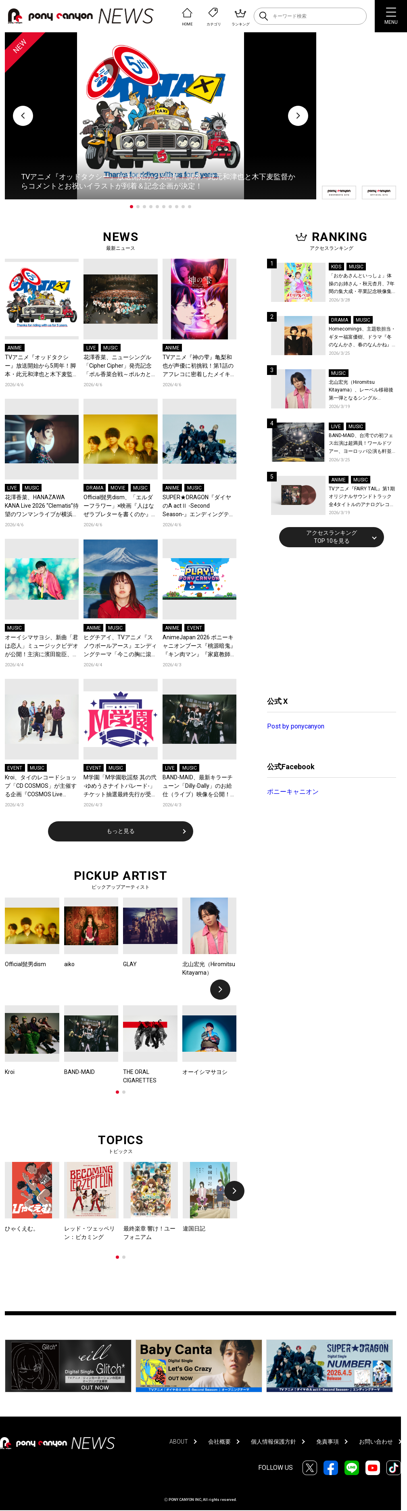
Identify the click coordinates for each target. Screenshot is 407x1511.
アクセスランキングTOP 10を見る (331, 536)
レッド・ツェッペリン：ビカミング (89, 1232)
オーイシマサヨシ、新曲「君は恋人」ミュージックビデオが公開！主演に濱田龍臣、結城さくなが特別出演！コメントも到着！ (41, 646)
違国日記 (194, 1228)
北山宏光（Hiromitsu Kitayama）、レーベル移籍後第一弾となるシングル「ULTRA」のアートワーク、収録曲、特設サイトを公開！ (362, 390)
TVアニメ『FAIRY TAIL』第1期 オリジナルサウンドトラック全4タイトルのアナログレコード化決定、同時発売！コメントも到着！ (362, 497)
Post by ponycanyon (295, 726)
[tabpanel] (160, 115)
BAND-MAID (79, 1072)
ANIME (14, 348)
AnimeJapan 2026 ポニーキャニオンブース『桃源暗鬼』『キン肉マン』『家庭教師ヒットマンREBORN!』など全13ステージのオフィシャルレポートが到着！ (199, 646)
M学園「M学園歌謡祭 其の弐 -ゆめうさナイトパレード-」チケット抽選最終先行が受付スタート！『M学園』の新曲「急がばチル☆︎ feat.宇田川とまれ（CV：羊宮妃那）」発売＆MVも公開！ (120, 786)
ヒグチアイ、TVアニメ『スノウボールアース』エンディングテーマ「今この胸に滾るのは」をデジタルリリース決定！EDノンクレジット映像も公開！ (120, 646)
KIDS (336, 267)
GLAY (130, 964)
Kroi (10, 1072)
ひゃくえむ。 (22, 1228)
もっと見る (120, 831)
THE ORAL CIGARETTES (140, 1076)
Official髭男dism (25, 964)
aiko (69, 964)
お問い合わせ (376, 1441)
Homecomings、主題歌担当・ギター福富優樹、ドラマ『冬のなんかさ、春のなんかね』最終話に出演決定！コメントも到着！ (362, 337)
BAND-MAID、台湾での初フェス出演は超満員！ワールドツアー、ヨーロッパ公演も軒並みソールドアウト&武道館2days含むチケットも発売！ (361, 444)
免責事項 (327, 1441)
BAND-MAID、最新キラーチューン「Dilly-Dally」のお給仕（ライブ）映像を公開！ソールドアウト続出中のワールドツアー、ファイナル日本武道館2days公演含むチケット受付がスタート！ (199, 786)
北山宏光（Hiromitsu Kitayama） (208, 968)
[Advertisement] (327, 620)
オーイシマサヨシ (205, 1072)
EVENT (194, 628)
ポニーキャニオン (293, 791)
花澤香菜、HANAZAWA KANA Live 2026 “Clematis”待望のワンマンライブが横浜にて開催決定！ (42, 506)
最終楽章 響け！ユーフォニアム (149, 1232)
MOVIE (118, 488)
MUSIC (110, 348)
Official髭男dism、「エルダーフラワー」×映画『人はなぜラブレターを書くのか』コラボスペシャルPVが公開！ (120, 506)
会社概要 (219, 1441)
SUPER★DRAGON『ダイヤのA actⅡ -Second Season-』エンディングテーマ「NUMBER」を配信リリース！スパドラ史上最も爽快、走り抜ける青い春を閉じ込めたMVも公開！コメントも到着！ (199, 506)
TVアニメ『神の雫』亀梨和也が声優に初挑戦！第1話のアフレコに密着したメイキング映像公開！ (199, 366)
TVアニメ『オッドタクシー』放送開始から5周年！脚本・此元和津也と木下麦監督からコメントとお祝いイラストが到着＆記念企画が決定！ (41, 366)
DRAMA (94, 488)
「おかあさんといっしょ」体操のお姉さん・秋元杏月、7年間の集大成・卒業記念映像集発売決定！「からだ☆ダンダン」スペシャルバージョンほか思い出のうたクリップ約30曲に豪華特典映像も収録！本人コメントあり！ (361, 284)
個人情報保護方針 (273, 1441)
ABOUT (178, 1441)
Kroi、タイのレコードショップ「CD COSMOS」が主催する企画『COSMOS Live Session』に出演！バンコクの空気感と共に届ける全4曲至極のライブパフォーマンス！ (41, 786)
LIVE (91, 348)
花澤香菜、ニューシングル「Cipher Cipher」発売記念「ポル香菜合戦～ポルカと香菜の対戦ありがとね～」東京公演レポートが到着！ (120, 366)
